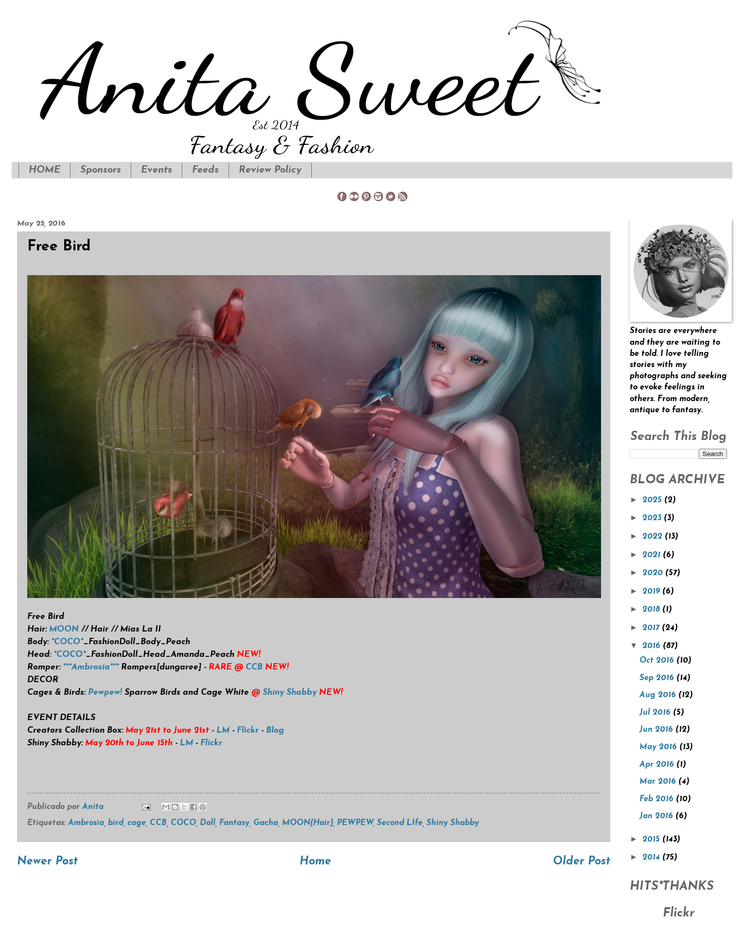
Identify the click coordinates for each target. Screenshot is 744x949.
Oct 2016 (657, 661)
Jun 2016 (657, 730)
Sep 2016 (657, 678)
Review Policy (270, 170)
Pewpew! (105, 692)
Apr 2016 (657, 765)
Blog (275, 730)
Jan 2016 (657, 816)
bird (116, 823)
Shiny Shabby (290, 692)
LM (223, 730)
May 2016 (659, 747)
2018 (652, 610)
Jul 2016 (656, 713)
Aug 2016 (658, 695)
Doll (207, 823)
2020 (653, 573)
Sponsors (100, 170)
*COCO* (67, 642)
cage (136, 823)
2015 (652, 840)
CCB (254, 667)
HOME (44, 170)
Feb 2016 (657, 799)
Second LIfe (400, 823)
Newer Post (47, 861)
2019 (652, 592)
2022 (653, 537)
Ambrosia (86, 823)
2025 (653, 500)
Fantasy (234, 823)
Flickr (248, 730)
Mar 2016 (658, 782)
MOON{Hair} (307, 823)
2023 (653, 518)
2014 (652, 857)
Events (156, 170)
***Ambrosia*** (91, 667)
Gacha (265, 823)
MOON (65, 629)
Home (315, 861)
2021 (652, 555)
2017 (652, 628)
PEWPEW (355, 823)
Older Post (581, 861)
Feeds (205, 170)
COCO (183, 823)
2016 (652, 646)
